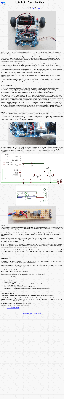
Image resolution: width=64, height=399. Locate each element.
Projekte (35, 8)
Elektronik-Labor (27, 8)
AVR (39, 8)
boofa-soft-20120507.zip (13, 308)
